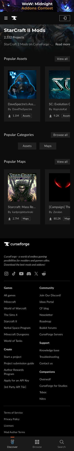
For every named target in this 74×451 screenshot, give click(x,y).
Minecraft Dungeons (16, 334)
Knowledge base (49, 350)
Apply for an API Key (16, 380)
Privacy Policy (12, 419)
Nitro (42, 399)
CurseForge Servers (51, 334)
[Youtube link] (21, 273)
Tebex (42, 392)
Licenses (9, 426)
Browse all (60, 135)
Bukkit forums (48, 328)
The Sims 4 (10, 315)
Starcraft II (10, 321)
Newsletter (46, 315)
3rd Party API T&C (15, 387)
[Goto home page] (14, 18)
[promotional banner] (37, 6)
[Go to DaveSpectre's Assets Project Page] (22, 94)
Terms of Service (13, 413)
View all (62, 59)
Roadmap (45, 321)
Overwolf (45, 379)
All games (9, 295)
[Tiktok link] (13, 273)
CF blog (44, 308)
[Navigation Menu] (6, 18)
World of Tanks (13, 341)
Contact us (46, 363)
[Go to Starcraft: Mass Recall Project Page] (22, 196)
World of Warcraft (15, 308)
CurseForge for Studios (53, 386)
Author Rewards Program (14, 372)
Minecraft (10, 302)
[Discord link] (28, 273)
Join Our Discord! (50, 295)
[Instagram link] (6, 273)
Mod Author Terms (14, 432)
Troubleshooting (49, 357)
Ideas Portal (46, 302)
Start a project (12, 357)
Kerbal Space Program (17, 328)
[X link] (36, 273)
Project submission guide (19, 363)
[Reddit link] (43, 273)
